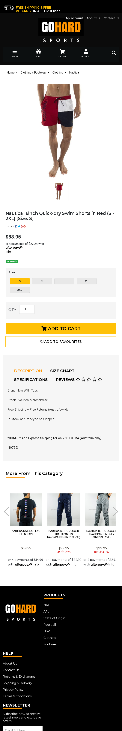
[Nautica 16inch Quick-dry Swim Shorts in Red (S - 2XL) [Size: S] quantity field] (26, 309)
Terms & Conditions (94, 633)
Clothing (48, 633)
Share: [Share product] (16, 226)
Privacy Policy (90, 627)
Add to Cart (61, 328)
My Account (74, 6)
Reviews (79, 380)
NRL (45, 601)
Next (115, 512)
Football (48, 620)
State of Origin (52, 614)
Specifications (31, 380)
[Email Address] (22, 674)
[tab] (29, 371)
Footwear (49, 640)
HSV (45, 627)
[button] (60, 341)
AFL (44, 607)
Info (8, 252)
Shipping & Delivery (95, 620)
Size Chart (62, 371)
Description (28, 371)
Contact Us (111, 6)
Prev (6, 512)
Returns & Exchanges (96, 614)
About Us (93, 6)
